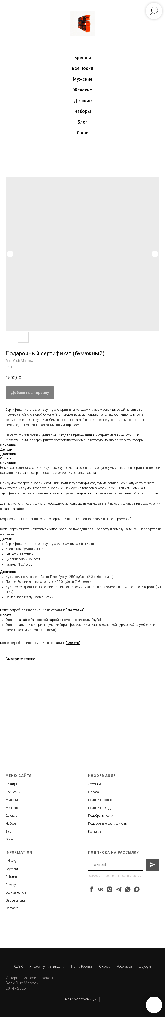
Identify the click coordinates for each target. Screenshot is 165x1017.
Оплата (93, 792)
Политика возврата (102, 800)
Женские (82, 90)
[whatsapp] (127, 889)
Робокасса (124, 967)
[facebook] (91, 889)
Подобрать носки (100, 816)
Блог (82, 122)
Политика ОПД (99, 808)
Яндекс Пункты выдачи (47, 967)
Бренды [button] (82, 57)
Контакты (95, 832)
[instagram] (109, 889)
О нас (82, 133)
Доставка (95, 784)
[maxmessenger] (136, 889)
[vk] (100, 889)
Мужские (82, 79)
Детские (83, 100)
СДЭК (18, 967)
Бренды (11, 784)
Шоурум (145, 967)
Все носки (82, 68)
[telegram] (118, 889)
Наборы (82, 111)
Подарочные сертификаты (108, 824)
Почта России (81, 967)
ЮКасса (104, 967)
